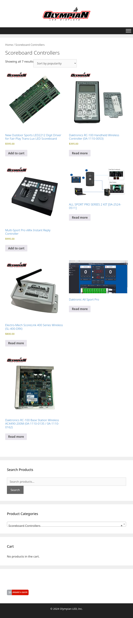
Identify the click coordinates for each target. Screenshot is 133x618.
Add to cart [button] (16, 153)
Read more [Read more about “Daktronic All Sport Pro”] (80, 309)
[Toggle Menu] (128, 30)
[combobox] (66, 524)
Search (15, 490)
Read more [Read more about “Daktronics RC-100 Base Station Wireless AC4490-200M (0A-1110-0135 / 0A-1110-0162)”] (16, 437)
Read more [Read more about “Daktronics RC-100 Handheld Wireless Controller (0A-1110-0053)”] (80, 153)
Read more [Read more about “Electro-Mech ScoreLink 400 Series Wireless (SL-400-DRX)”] (16, 343)
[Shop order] (55, 63)
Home (9, 45)
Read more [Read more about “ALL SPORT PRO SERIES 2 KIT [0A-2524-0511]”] (80, 217)
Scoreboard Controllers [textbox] (65, 525)
